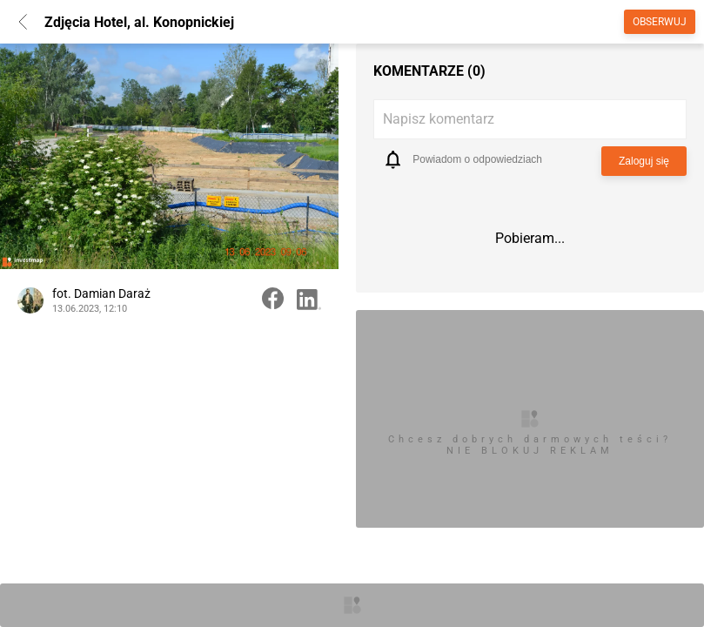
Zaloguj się (644, 161)
